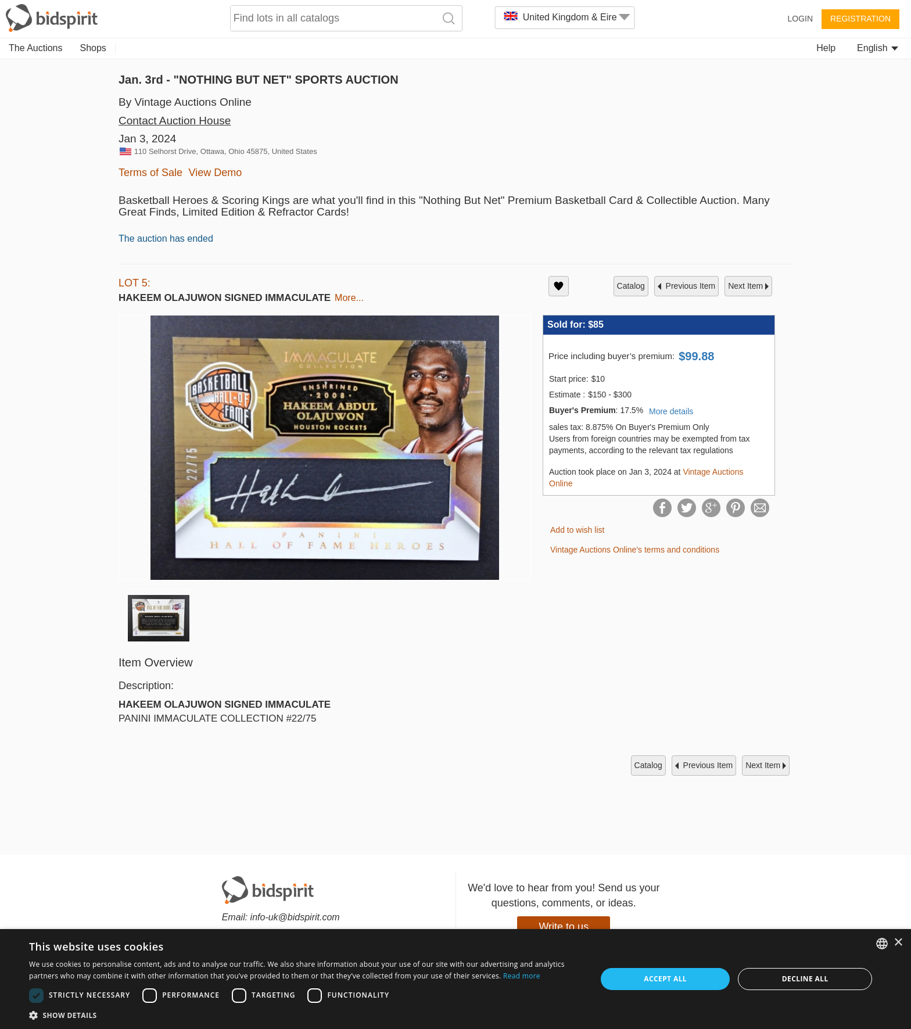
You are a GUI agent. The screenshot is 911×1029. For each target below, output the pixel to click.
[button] (304, 1014)
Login (800, 18)
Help (825, 48)
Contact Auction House (175, 120)
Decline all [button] (805, 979)
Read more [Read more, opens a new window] (521, 976)
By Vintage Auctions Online (185, 102)
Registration (860, 18)
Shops (93, 48)
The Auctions (36, 48)
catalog (631, 286)
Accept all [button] (665, 979)
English (877, 48)
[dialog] (455, 979)
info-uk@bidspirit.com (295, 917)
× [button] (898, 942)
